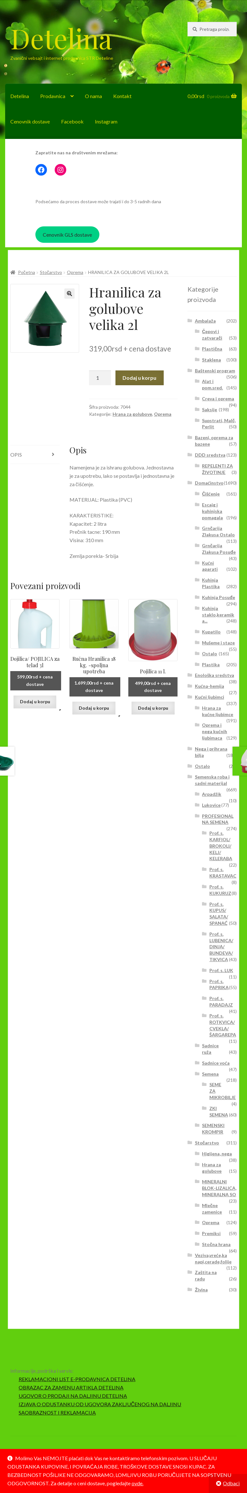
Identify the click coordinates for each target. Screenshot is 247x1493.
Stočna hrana (216, 1244)
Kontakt (122, 96)
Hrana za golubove (132, 414)
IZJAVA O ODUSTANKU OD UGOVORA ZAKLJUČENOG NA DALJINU (100, 1404)
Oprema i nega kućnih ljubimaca (214, 731)
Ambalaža (205, 320)
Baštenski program (215, 370)
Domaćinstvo (209, 483)
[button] (69, 293)
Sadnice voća (216, 1063)
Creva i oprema (218, 398)
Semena (210, 1074)
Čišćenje (211, 493)
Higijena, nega (217, 1153)
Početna (26, 272)
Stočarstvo (51, 272)
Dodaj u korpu (139, 378)
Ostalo (209, 653)
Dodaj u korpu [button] (35, 701)
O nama (93, 96)
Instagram (106, 121)
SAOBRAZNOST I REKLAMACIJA (57, 1412)
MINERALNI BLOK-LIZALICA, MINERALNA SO (219, 1188)
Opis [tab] (16, 454)
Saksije (209, 409)
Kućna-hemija (209, 686)
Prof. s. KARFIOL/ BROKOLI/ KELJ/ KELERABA (220, 845)
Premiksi (211, 1233)
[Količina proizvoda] (100, 377)
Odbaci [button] (231, 1483)
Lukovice (211, 805)
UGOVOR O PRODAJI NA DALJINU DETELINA (73, 1396)
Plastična (212, 348)
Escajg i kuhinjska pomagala (212, 511)
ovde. (137, 1483)
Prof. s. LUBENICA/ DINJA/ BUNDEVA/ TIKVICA (221, 946)
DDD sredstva (210, 455)
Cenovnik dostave (30, 121)
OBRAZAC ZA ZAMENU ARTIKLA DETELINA (71, 1387)
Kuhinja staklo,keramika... (218, 614)
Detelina (61, 38)
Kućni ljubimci (209, 697)
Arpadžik (211, 794)
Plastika (211, 664)
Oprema (75, 272)
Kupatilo (211, 631)
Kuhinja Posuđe (218, 597)
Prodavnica (52, 96)
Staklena (211, 359)
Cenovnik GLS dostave (67, 235)
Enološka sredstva (214, 675)
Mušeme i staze (218, 642)
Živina (201, 1289)
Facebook (72, 121)
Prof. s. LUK (221, 970)
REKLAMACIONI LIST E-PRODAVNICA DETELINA (77, 1379)
